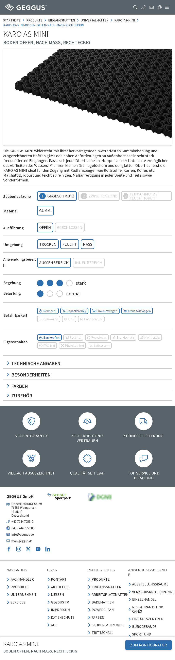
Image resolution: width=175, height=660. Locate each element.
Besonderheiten (28, 375)
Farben (17, 386)
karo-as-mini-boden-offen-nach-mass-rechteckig (43, 25)
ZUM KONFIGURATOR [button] (148, 644)
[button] (135, 7)
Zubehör (19, 395)
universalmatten (95, 20)
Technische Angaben (33, 363)
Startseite (12, 20)
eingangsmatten (61, 20)
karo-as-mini (124, 20)
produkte (34, 20)
